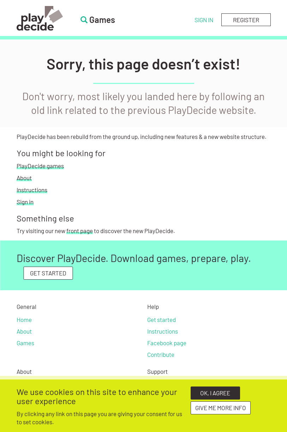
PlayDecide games (40, 165)
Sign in (204, 19)
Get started (161, 319)
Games (25, 342)
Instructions (32, 189)
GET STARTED (48, 272)
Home (24, 319)
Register (246, 19)
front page (79, 230)
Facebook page (166, 342)
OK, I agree (215, 395)
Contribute (160, 354)
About (24, 177)
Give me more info (220, 410)
